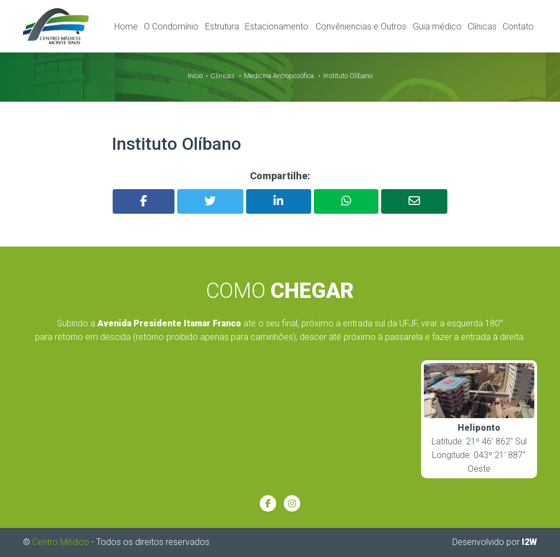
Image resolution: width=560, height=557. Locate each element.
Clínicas (482, 26)
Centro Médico (60, 542)
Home (126, 26)
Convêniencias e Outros (361, 26)
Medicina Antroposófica (279, 76)
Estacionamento (276, 26)
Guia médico (437, 26)
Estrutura (222, 26)
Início (195, 76)
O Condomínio (171, 26)
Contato (518, 26)
